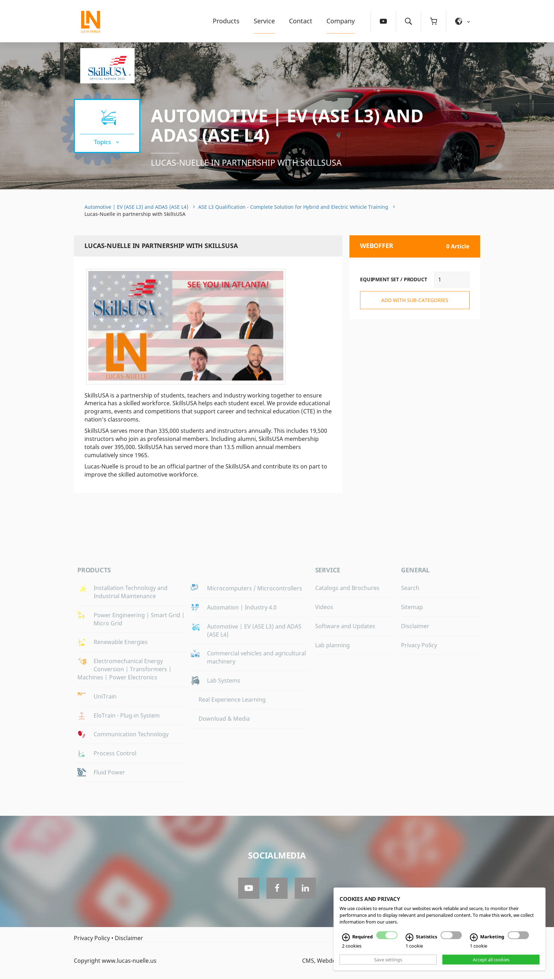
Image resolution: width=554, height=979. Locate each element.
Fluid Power (109, 772)
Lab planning (332, 645)
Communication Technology (131, 734)
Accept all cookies (491, 959)
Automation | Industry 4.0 (242, 607)
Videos (324, 607)
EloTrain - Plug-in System (127, 715)
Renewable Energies (121, 642)
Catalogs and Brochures (347, 588)
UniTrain (105, 696)
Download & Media (224, 719)
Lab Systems (223, 680)
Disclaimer (415, 626)
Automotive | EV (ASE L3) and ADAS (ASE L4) (287, 125)
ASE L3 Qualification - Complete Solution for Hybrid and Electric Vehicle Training (293, 207)
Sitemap (412, 607)
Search (410, 588)
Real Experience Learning (232, 699)
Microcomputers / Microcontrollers (254, 588)
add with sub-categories (414, 300)
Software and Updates (345, 626)
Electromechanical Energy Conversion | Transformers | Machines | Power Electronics (124, 669)
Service (264, 21)
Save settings (388, 959)
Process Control (115, 753)
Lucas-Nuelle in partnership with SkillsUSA (246, 162)
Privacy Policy (419, 645)
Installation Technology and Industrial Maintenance (130, 592)
